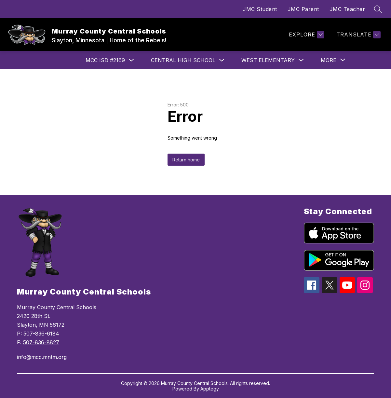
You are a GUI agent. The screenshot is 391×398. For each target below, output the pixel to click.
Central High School (183, 60)
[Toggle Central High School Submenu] (222, 60)
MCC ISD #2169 (105, 60)
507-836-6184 (41, 333)
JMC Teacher (347, 9)
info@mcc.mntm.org (42, 357)
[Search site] (378, 9)
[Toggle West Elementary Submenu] (301, 60)
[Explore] (305, 35)
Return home (186, 159)
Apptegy (209, 388)
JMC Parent (303, 9)
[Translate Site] (358, 35)
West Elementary (268, 60)
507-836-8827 (41, 342)
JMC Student (260, 9)
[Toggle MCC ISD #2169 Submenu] (131, 60)
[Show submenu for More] (328, 60)
